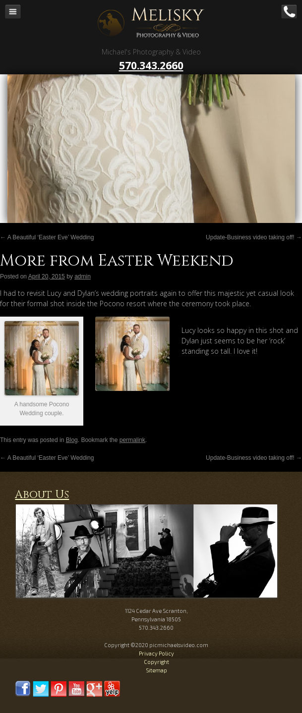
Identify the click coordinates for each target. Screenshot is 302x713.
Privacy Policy (156, 653)
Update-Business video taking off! (254, 237)
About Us (42, 495)
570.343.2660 (151, 65)
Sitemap (156, 670)
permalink (132, 440)
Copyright (156, 661)
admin (82, 276)
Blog (72, 440)
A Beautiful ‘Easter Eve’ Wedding (47, 237)
